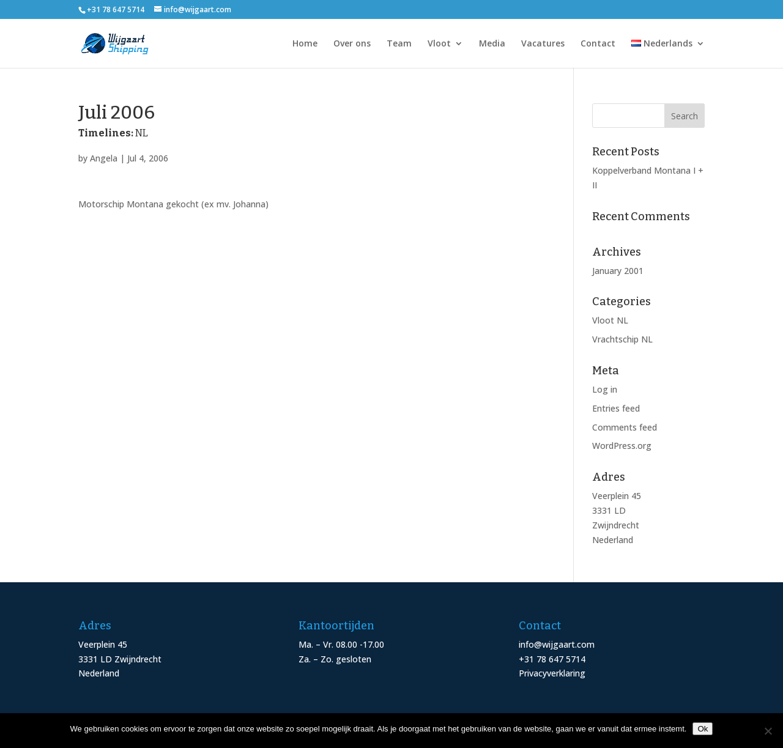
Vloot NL (610, 320)
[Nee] (768, 731)
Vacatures (543, 44)
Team (399, 44)
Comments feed (624, 427)
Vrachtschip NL (622, 339)
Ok (702, 728)
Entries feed (616, 408)
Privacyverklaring (552, 673)
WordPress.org (621, 445)
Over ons (352, 44)
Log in (604, 389)
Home (304, 44)
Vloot (439, 44)
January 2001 (618, 270)
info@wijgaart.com (557, 644)
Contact (598, 44)
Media (492, 44)
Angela (103, 158)
